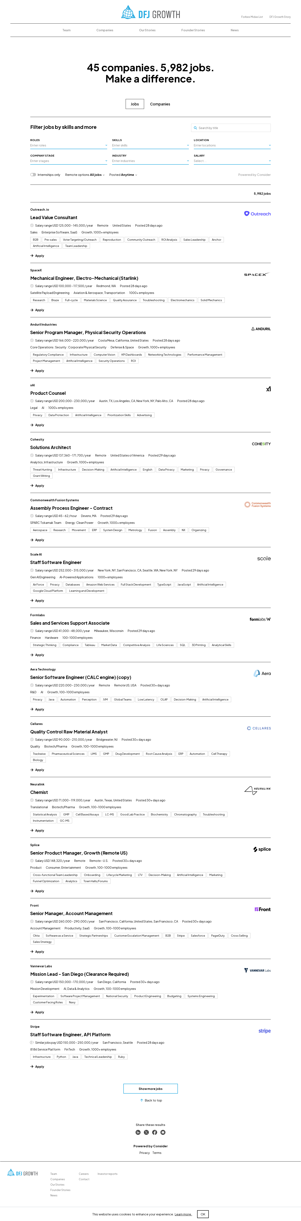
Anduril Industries (43, 324)
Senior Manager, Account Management (71, 913)
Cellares (36, 724)
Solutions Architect (50, 447)
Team (66, 30)
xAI (32, 385)
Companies (104, 30)
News (235, 30)
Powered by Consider (254, 174)
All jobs (97, 174)
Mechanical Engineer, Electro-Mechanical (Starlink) (84, 278)
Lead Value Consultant (53, 217)
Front (34, 905)
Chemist (39, 792)
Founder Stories (193, 30)
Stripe (35, 1026)
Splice (35, 845)
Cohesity (37, 439)
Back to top (150, 1100)
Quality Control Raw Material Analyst (69, 731)
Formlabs (37, 615)
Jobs (135, 104)
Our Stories (147, 30)
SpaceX (36, 270)
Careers (84, 1173)
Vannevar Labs (41, 966)
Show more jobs (151, 1089)
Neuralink (37, 784)
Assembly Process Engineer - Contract (71, 508)
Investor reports (108, 1173)
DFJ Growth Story (280, 16)
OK (203, 1214)
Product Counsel (48, 393)
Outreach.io (39, 209)
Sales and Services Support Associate (70, 623)
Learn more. (183, 1214)
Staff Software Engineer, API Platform (70, 1034)
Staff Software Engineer (55, 562)
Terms (156, 1153)
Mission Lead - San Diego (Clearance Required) (79, 974)
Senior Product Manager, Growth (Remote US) (78, 853)
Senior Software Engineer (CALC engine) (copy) (80, 677)
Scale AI (36, 554)
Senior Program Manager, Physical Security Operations (88, 332)
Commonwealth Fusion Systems (54, 500)
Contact (84, 1179)
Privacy (145, 1153)
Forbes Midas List (252, 16)
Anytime (129, 174)
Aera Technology (43, 669)
